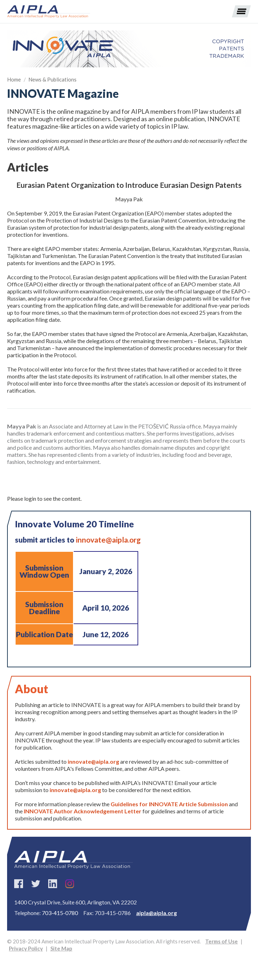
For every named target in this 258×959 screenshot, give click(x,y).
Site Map (61, 948)
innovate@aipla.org (108, 539)
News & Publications (52, 79)
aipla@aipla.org (156, 912)
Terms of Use (221, 941)
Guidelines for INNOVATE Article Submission (169, 804)
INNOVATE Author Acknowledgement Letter (83, 811)
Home (14, 79)
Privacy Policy (26, 948)
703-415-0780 (60, 912)
